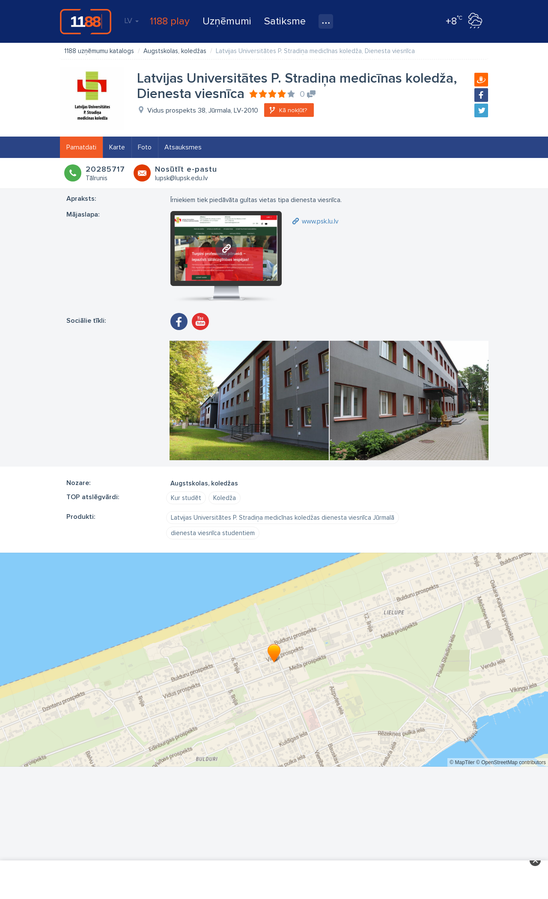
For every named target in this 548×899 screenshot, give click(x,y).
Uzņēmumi (227, 21)
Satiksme (285, 21)
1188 (85, 21)
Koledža (224, 498)
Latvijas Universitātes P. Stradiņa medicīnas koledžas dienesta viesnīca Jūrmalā (282, 517)
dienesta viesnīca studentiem (213, 533)
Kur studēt (186, 498)
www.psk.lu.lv (320, 221)
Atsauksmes (183, 147)
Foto (145, 147)
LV (131, 20)
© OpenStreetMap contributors (511, 762)
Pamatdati (81, 147)
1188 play (170, 21)
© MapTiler (462, 762)
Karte (117, 147)
